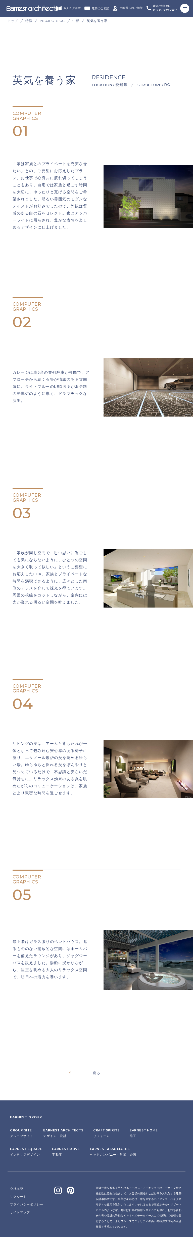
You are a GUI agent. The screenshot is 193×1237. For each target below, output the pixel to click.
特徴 (28, 21)
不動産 (66, 1110)
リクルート (18, 1155)
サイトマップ (20, 1170)
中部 (75, 21)
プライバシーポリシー (26, 1163)
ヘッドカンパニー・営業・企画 (113, 1110)
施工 (144, 1091)
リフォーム (106, 1091)
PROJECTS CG (52, 21)
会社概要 (16, 1147)
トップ (13, 21)
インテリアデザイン (26, 1110)
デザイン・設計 (63, 1091)
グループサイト (21, 1091)
